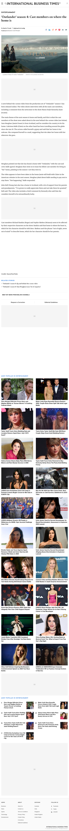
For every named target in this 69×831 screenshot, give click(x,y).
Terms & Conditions (23, 811)
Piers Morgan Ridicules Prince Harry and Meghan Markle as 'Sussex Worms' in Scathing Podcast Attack (16, 403)
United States (38, 817)
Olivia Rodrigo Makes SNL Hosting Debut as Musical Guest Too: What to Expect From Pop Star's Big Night (51, 639)
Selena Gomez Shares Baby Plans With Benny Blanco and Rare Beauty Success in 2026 (48, 714)
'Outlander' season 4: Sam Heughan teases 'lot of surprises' (22, 287)
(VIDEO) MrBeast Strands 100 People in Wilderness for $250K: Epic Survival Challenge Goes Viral (16, 522)
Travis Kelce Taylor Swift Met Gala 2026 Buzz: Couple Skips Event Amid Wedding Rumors (14, 724)
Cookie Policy (21, 817)
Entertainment (4, 817)
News (2, 809)
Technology (4, 814)
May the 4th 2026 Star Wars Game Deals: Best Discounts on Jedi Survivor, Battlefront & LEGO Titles (51, 492)
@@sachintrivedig (19, 28)
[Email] (62, 29)
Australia (37, 806)
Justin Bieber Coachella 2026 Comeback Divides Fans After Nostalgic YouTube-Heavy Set (16, 639)
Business (3, 806)
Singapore (37, 811)
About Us (20, 806)
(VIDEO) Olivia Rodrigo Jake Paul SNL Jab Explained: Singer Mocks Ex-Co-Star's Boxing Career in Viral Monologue (51, 609)
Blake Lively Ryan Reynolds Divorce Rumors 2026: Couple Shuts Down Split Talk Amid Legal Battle (51, 403)
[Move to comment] (66, 29)
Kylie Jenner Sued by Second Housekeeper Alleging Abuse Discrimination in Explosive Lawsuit (50, 552)
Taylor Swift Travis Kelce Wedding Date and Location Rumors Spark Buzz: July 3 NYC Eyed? (15, 433)
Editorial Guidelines (51, 302)
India (36, 809)
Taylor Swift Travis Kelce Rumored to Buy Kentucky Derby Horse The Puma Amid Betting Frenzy (51, 462)
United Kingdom (39, 814)
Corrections (21, 820)
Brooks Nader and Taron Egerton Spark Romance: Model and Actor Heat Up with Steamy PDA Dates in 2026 (14, 552)
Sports (3, 811)
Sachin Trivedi (7, 28)
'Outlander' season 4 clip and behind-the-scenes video (20, 284)
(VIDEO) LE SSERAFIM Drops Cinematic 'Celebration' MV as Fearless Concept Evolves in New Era (51, 669)
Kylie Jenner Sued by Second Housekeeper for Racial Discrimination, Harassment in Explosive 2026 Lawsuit (51, 522)
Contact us (20, 809)
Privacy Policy (21, 814)
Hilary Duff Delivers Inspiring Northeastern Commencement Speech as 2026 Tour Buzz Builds (15, 669)
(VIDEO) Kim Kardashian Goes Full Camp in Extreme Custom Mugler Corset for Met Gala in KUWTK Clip (16, 492)
